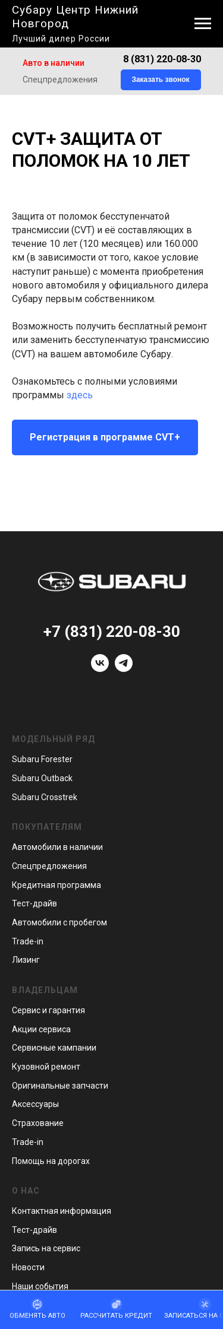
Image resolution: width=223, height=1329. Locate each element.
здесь (80, 395)
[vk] (100, 669)
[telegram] (124, 669)
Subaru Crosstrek (44, 797)
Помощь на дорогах (51, 1161)
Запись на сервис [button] (46, 1248)
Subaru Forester (42, 759)
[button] (161, 79)
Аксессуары (35, 1104)
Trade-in (27, 941)
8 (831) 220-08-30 (162, 59)
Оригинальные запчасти (60, 1085)
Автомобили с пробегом (59, 922)
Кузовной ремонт (46, 1066)
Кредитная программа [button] (56, 885)
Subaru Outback (42, 778)
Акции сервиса (41, 1029)
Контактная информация (61, 1211)
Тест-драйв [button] (34, 903)
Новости (28, 1267)
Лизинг (26, 960)
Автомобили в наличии (57, 847)
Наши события (40, 1286)
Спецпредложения (60, 79)
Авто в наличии (53, 63)
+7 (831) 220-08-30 (111, 631)
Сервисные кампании (54, 1047)
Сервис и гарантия (48, 1010)
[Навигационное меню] (202, 24)
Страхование (38, 1123)
